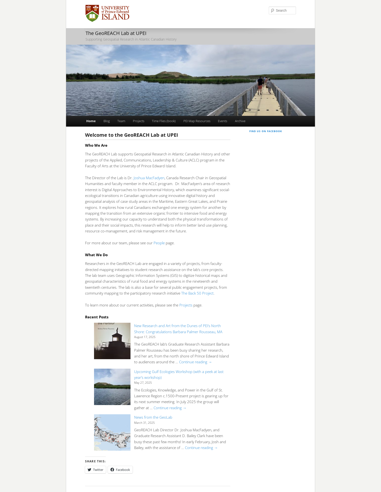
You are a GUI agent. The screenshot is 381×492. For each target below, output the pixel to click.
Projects (138, 121)
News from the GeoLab (153, 417)
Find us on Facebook (265, 131)
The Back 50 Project (197, 293)
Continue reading (195, 361)
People (159, 242)
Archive (240, 121)
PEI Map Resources (196, 121)
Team (121, 121)
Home (91, 121)
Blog (107, 121)
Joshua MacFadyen (149, 177)
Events (222, 121)
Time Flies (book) (164, 121)
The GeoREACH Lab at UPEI (116, 33)
